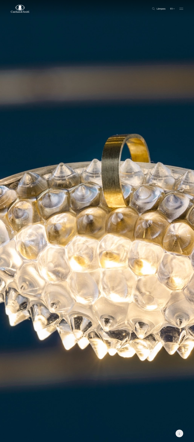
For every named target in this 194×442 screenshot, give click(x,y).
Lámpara (158, 8)
